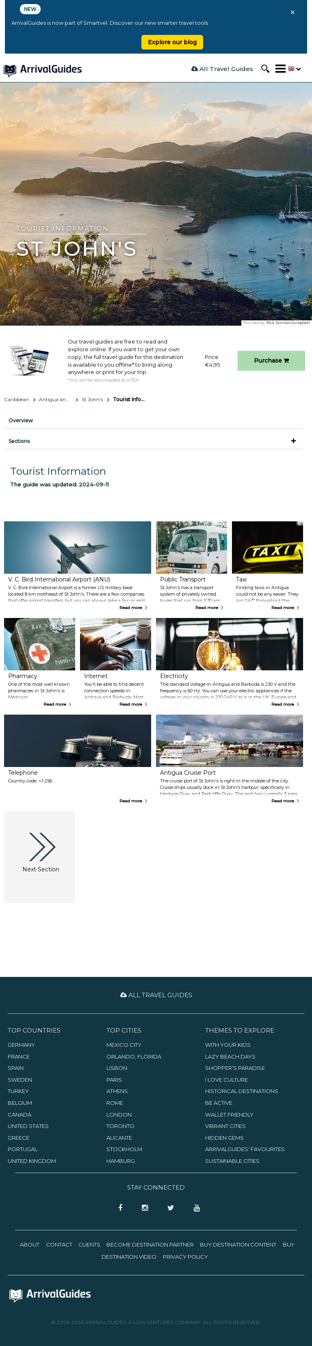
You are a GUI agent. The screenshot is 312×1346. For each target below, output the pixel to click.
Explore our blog (172, 42)
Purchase (271, 360)
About (29, 1244)
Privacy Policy (185, 1256)
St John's (92, 399)
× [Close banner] (292, 12)
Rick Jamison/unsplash (288, 322)
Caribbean (16, 399)
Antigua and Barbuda (58, 399)
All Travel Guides (222, 69)
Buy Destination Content (238, 1244)
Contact (59, 1244)
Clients (89, 1244)
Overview (21, 420)
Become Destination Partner (150, 1244)
